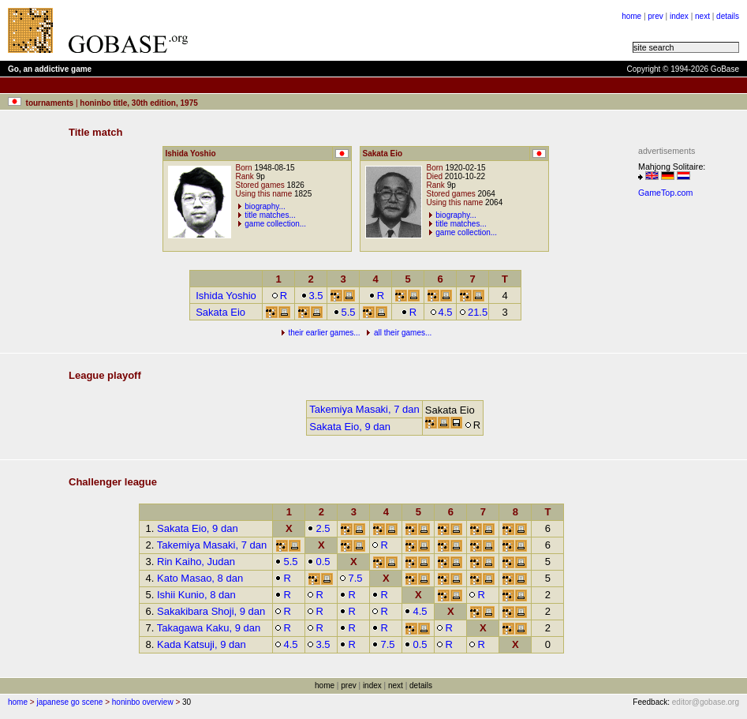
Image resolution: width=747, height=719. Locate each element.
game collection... (275, 223)
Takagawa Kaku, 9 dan (209, 628)
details (727, 16)
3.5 (312, 295)
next (702, 16)
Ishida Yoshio (226, 295)
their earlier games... (324, 332)
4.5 (441, 312)
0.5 (318, 561)
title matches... (270, 215)
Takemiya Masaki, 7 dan (364, 409)
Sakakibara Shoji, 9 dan (211, 611)
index (679, 16)
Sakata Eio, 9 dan (349, 427)
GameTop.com (665, 192)
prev (655, 16)
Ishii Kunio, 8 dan (196, 595)
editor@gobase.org (705, 702)
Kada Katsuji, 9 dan (201, 644)
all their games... (402, 332)
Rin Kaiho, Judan (196, 561)
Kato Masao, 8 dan (200, 578)
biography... (265, 206)
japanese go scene (69, 702)
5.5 (344, 312)
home (631, 16)
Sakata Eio (220, 312)
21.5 (473, 312)
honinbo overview (143, 702)
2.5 (318, 528)
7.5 (350, 578)
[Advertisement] (685, 440)
